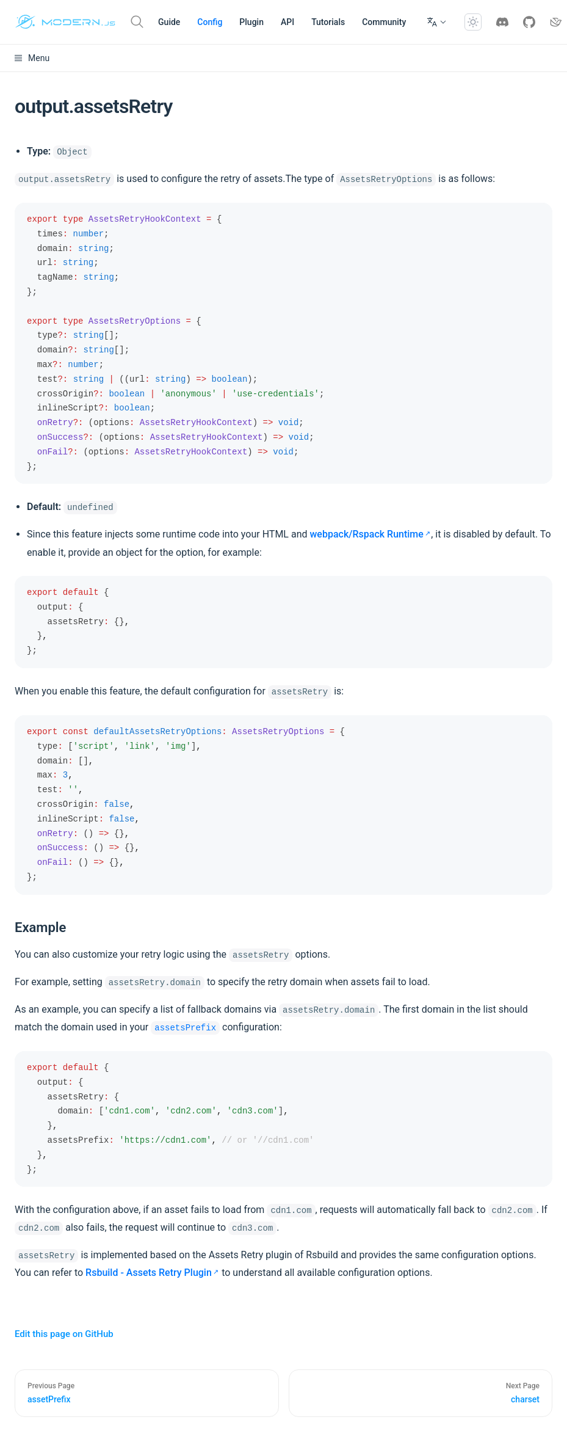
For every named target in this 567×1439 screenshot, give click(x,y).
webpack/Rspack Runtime (366, 534)
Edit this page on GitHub (64, 1333)
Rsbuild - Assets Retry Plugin (148, 1272)
